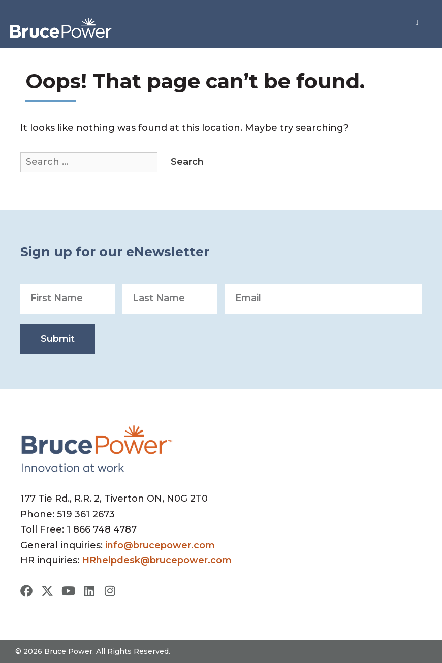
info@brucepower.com (160, 545)
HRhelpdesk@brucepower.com (157, 560)
